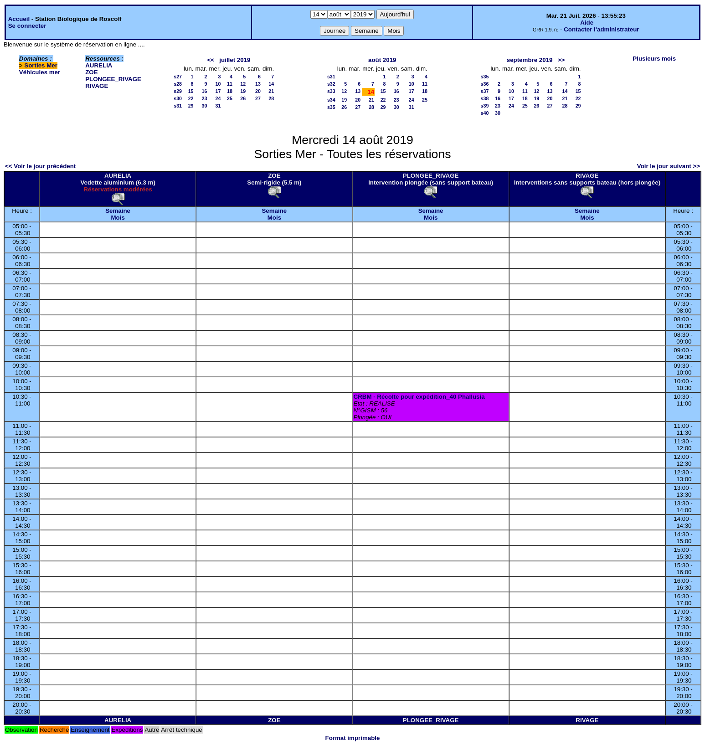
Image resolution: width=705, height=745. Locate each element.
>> (561, 60)
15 (191, 91)
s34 (331, 100)
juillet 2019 (234, 60)
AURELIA (98, 65)
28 (271, 98)
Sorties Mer (40, 65)
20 (258, 91)
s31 (178, 105)
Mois (117, 217)
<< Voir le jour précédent (40, 166)
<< (211, 60)
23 (204, 98)
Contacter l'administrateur (601, 29)
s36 (485, 84)
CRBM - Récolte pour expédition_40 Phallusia (419, 396)
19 (243, 91)
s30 (178, 98)
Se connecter (27, 25)
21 (271, 91)
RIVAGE (96, 85)
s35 (331, 107)
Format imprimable (352, 738)
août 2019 (382, 60)
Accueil (19, 18)
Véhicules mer (39, 72)
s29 (178, 91)
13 (258, 84)
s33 (331, 91)
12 (243, 84)
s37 (485, 91)
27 (258, 98)
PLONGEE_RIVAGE (113, 79)
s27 (178, 76)
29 (191, 105)
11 (229, 84)
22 (191, 98)
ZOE (91, 72)
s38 (485, 98)
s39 (485, 105)
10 (218, 84)
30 (204, 105)
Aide (586, 22)
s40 (485, 113)
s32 (331, 84)
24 (218, 98)
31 (218, 105)
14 (271, 84)
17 (218, 91)
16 (204, 91)
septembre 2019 (530, 60)
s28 (178, 84)
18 (229, 91)
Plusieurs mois (654, 58)
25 (229, 98)
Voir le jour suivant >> (668, 166)
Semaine (117, 210)
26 (243, 98)
